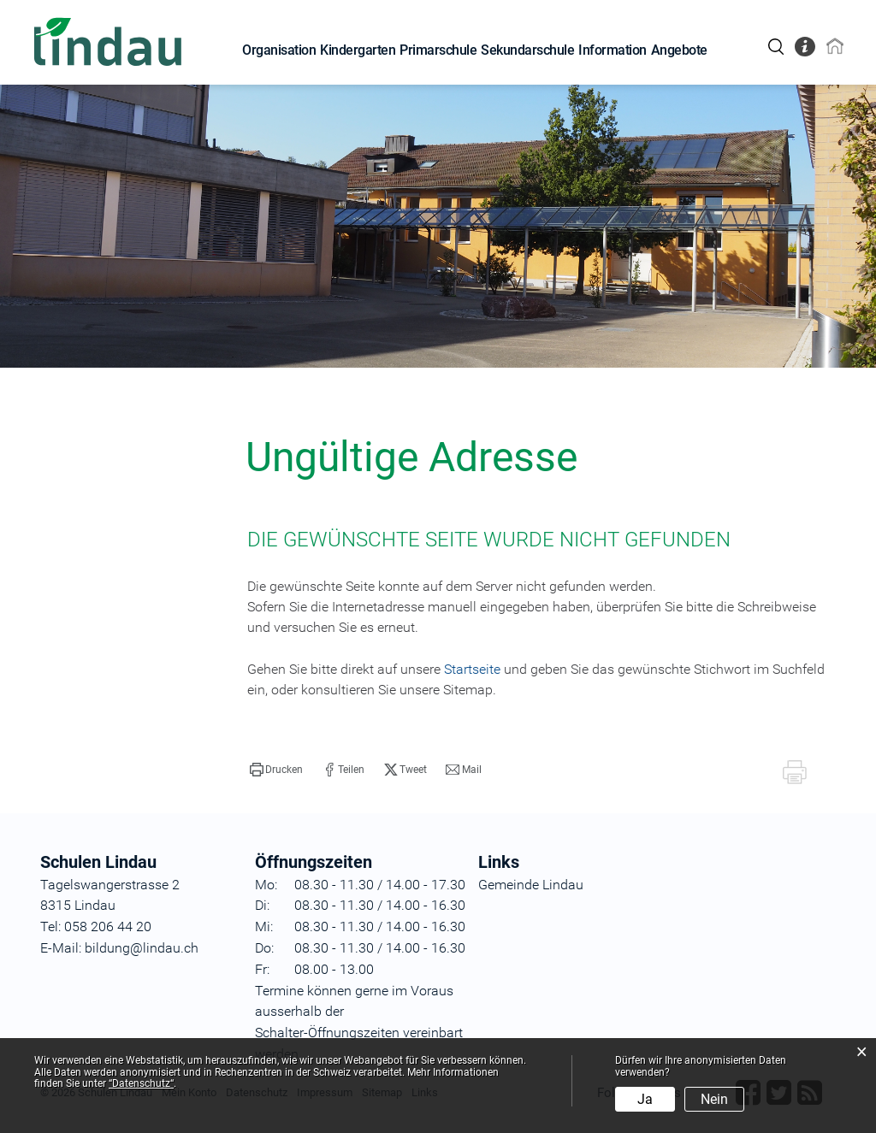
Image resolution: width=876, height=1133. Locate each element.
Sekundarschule (527, 50)
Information (612, 50)
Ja (645, 1099)
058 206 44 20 (106, 926)
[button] (276, 769)
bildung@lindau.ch (139, 948)
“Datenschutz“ (141, 1083)
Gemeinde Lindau (530, 884)
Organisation (279, 50)
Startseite (472, 669)
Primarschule (438, 50)
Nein (714, 1099)
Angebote (679, 50)
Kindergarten (357, 50)
